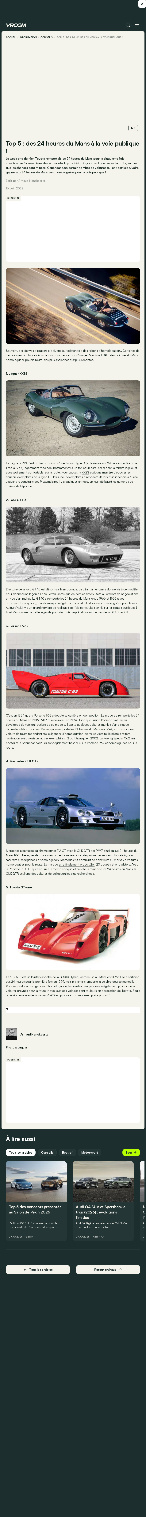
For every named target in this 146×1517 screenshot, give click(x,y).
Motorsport (90, 1155)
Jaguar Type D (75, 462)
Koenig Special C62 (117, 741)
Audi (95, 1240)
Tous (131, 1155)
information (28, 37)
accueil (11, 37)
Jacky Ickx (29, 602)
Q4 (103, 1240)
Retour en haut (108, 1273)
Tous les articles (21, 1155)
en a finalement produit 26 (77, 867)
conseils (47, 37)
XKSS (85, 471)
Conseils (47, 1155)
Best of (67, 1155)
